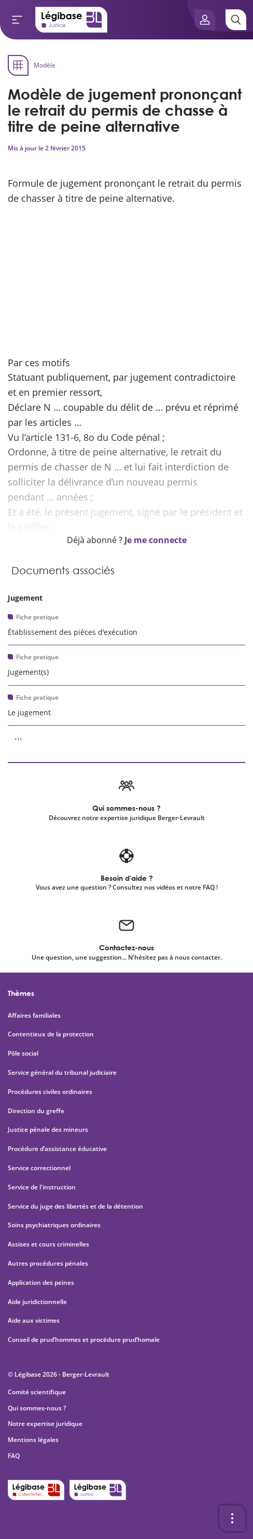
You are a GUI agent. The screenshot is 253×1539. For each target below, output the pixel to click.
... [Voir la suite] (18, 736)
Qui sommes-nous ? (37, 1408)
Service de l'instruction (42, 1187)
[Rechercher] (236, 19)
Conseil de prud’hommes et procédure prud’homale (84, 1340)
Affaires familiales (34, 1015)
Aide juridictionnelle (37, 1302)
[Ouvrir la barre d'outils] (232, 1518)
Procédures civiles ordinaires (50, 1092)
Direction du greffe (36, 1111)
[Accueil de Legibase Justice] (71, 20)
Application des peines (41, 1283)
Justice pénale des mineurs (48, 1130)
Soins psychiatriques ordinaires (54, 1225)
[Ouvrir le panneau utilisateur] (204, 19)
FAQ (14, 1455)
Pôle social (23, 1053)
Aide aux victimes (34, 1320)
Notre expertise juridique (45, 1423)
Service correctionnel (39, 1168)
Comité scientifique (37, 1392)
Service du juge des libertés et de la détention (75, 1206)
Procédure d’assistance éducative (58, 1149)
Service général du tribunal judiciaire (62, 1073)
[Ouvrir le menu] (17, 19)
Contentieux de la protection (51, 1034)
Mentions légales (33, 1439)
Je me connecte (155, 540)
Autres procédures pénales (48, 1263)
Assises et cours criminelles (48, 1244)
